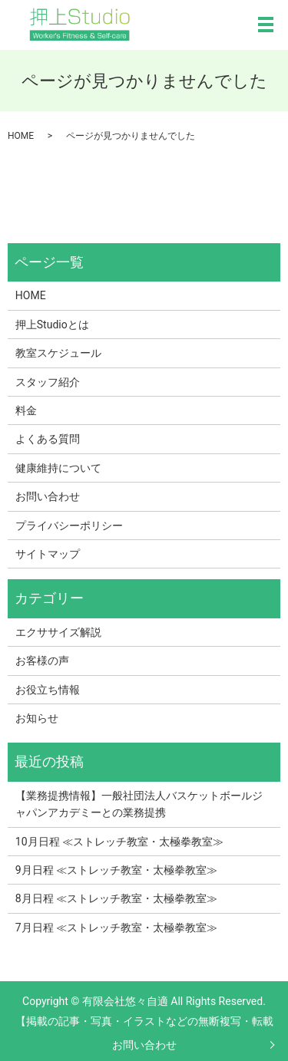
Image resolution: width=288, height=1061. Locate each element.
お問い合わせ (144, 1045)
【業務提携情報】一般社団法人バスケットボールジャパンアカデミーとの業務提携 (139, 804)
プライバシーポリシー (69, 525)
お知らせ (36, 718)
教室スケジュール (58, 353)
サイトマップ (47, 554)
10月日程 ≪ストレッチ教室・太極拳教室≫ (119, 841)
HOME (21, 135)
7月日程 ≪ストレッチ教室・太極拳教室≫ (116, 927)
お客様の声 (42, 660)
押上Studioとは (52, 324)
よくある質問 (47, 439)
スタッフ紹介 (47, 382)
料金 (26, 410)
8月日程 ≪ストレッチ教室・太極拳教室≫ (116, 898)
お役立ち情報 (47, 690)
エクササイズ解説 (58, 632)
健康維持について (58, 468)
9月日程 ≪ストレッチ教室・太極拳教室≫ (116, 870)
